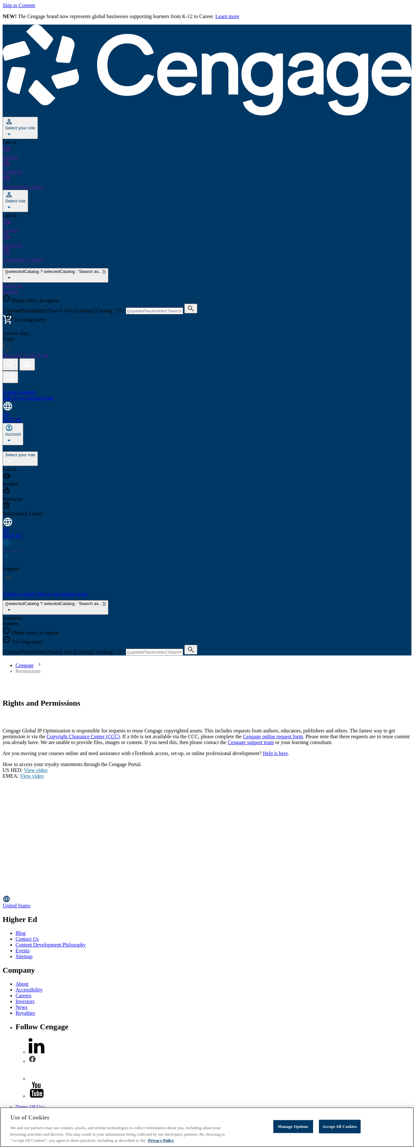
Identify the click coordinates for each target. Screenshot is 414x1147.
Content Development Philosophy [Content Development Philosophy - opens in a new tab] (51, 944)
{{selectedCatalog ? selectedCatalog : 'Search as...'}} (55, 607)
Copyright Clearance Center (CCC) (83, 736)
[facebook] (32, 1061)
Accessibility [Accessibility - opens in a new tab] (29, 989)
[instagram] (36, 1078)
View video (36, 770)
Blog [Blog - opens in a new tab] (21, 933)
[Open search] (10, 364)
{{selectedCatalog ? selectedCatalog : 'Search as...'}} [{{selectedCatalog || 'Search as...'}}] (55, 275)
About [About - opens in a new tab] (22, 984)
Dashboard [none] (14, 448)
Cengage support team (251, 742)
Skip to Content (19, 5)
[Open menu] (27, 364)
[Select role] (15, 201)
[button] (10, 377)
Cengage (25, 665)
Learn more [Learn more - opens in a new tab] (227, 16)
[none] (13, 434)
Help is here (275, 753)
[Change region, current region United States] (207, 901)
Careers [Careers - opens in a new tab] (23, 995)
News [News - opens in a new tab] (21, 1007)
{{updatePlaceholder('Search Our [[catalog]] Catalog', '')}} (64, 310)
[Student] (207, 152)
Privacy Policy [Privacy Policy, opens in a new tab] (161, 1140)
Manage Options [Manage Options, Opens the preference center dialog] (293, 1126)
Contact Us (27, 939)
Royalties (25, 1013)
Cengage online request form (273, 736)
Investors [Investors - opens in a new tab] (25, 1001)
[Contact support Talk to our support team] (207, 392)
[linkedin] (36, 1052)
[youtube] (36, 1096)
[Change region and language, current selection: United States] (207, 409)
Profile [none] (34, 448)
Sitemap (24, 956)
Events (23, 950)
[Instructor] (207, 167)
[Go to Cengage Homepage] (207, 113)
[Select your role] (20, 128)
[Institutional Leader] (207, 182)
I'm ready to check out (26, 355)
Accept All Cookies (339, 1126)
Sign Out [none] (51, 448)
